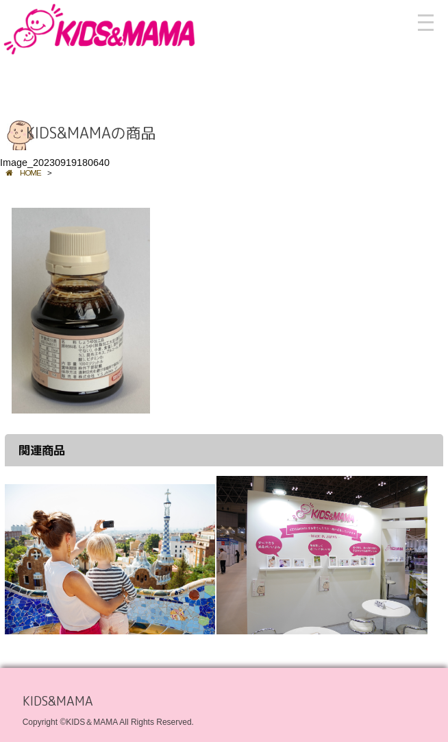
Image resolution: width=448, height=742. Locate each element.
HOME (23, 173)
